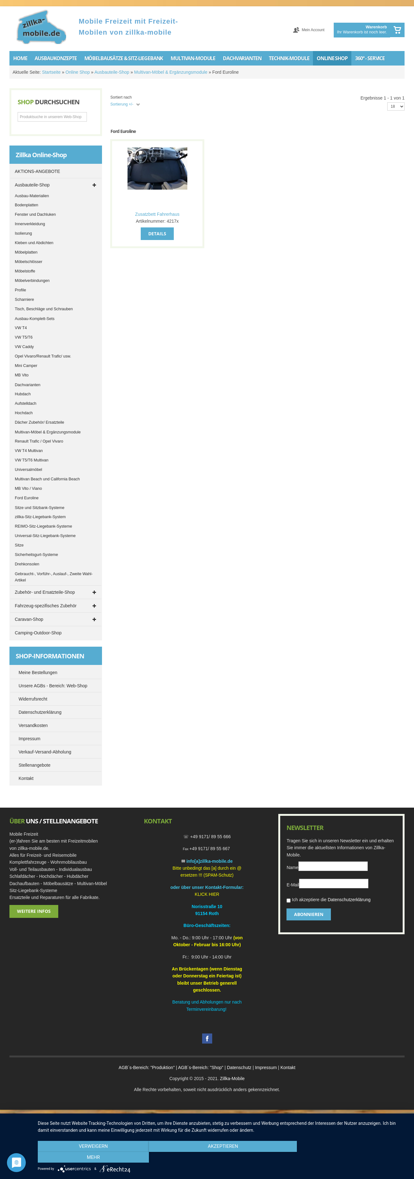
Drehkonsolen (27, 564)
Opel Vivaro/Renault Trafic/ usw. (43, 356)
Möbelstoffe (25, 271)
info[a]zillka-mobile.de (209, 861)
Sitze (19, 545)
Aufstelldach (26, 403)
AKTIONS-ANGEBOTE (37, 171)
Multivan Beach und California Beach (47, 479)
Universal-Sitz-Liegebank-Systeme (45, 536)
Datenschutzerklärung (349, 899)
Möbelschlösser (29, 262)
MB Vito (22, 375)
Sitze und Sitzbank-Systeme (40, 508)
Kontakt (288, 1067)
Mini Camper (26, 365)
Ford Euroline (27, 498)
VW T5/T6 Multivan (31, 460)
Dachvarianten (27, 385)
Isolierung (23, 233)
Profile (20, 290)
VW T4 (21, 328)
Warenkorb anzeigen (397, 30)
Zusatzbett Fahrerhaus (157, 214)
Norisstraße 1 (206, 906)
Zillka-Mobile (232, 1078)
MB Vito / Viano (28, 488)
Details (157, 234)
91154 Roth (207, 913)
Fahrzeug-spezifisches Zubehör (46, 605)
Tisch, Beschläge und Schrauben (44, 309)
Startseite (51, 72)
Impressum (266, 1067)
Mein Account (313, 30)
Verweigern (93, 1157)
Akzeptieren (222, 1157)
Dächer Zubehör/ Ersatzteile (39, 422)
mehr (352, 1157)
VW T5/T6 (23, 337)
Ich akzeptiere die (328, 900)
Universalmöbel (28, 469)
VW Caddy (24, 347)
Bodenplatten (26, 205)
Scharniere (24, 299)
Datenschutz (239, 1067)
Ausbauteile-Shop (111, 72)
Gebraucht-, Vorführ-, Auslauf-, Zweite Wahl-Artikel (54, 577)
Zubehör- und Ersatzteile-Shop (45, 592)
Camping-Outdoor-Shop (38, 632)
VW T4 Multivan (29, 451)
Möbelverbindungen (32, 280)
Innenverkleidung (30, 224)
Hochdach (24, 413)
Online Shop (77, 72)
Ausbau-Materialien (32, 196)
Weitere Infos (34, 911)
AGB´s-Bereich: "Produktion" (147, 1067)
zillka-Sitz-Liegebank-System (40, 517)
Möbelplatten (26, 252)
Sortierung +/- (121, 104)
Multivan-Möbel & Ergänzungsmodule (170, 72)
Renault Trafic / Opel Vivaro (39, 441)
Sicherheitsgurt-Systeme (36, 554)
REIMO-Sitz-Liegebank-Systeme (43, 526)
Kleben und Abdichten (34, 243)
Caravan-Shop (29, 619)
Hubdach (23, 394)
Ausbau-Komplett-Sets (34, 319)
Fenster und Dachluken (35, 214)
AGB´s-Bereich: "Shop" (201, 1067)
